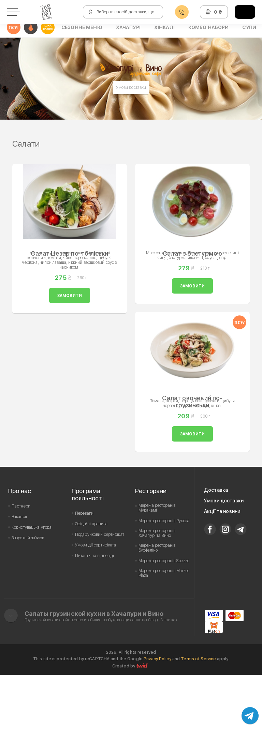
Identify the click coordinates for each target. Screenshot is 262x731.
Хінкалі (164, 27)
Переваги (84, 569)
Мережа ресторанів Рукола (164, 576)
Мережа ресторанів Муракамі (157, 564)
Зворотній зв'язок (28, 594)
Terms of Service (198, 715)
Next (244, 158)
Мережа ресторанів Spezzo (164, 616)
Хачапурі (128, 27)
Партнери (21, 562)
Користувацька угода (32, 583)
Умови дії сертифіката (95, 601)
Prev (17, 158)
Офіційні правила (91, 580)
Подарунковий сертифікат (99, 590)
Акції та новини (222, 567)
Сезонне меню (81, 27)
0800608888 (181, 12)
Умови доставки (131, 87)
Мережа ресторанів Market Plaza (164, 629)
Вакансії (19, 572)
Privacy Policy (157, 715)
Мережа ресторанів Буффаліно (157, 604)
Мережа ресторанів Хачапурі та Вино (157, 589)
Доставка (216, 546)
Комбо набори (208, 27)
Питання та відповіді (94, 611)
